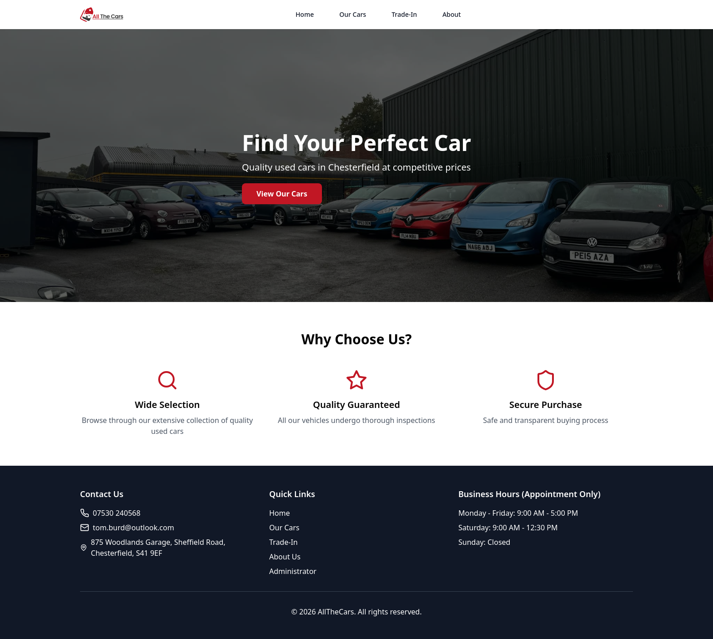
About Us (285, 557)
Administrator (292, 571)
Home (305, 14)
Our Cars (352, 14)
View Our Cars (281, 194)
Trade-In (404, 14)
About (451, 14)
